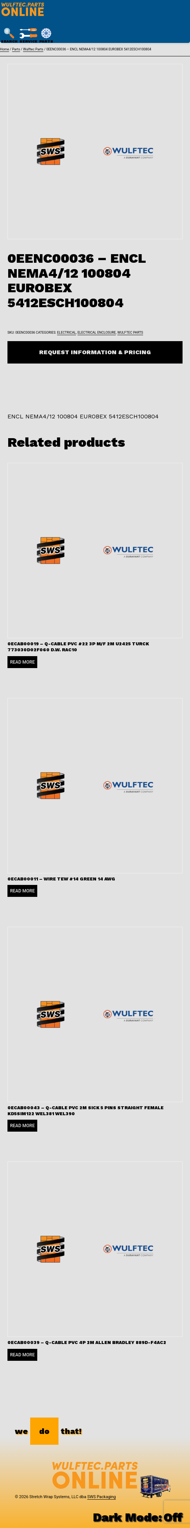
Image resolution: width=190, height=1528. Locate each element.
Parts (16, 49)
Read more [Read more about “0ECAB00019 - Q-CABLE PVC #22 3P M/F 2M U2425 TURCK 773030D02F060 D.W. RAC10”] (22, 662)
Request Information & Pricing (95, 352)
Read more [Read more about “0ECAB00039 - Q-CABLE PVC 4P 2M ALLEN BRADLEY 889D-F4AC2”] (22, 1354)
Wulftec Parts (33, 49)
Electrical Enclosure (96, 332)
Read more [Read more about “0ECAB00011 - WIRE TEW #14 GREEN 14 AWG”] (22, 891)
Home (4, 49)
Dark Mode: (138, 1517)
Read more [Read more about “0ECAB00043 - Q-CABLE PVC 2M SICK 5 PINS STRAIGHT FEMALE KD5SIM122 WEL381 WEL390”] (22, 1125)
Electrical (66, 332)
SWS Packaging (101, 1496)
